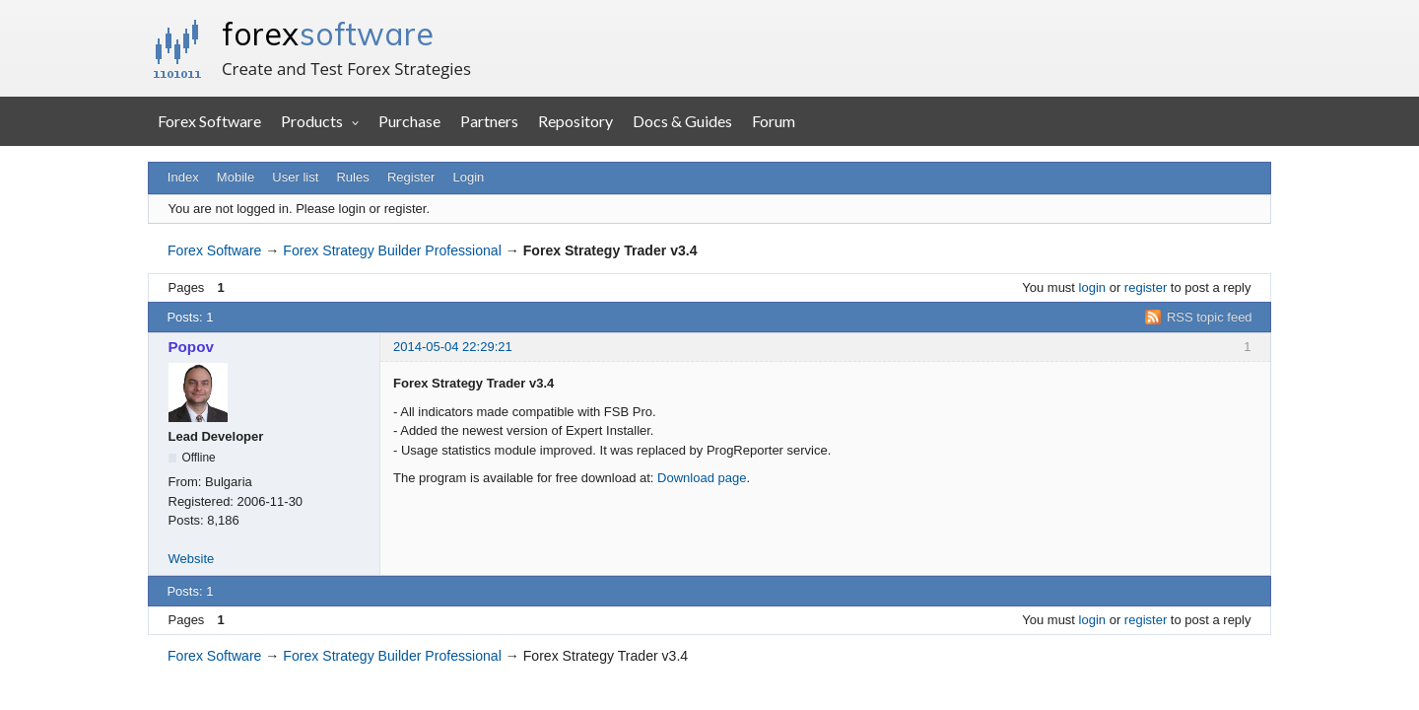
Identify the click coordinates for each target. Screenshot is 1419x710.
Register (411, 177)
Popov (191, 346)
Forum (773, 120)
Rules (352, 177)
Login (469, 177)
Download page (701, 477)
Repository (575, 120)
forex (328, 33)
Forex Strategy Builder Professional (392, 250)
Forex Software (209, 120)
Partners (489, 120)
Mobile (235, 177)
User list (295, 177)
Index (183, 177)
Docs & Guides (682, 120)
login (1092, 287)
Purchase (409, 120)
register (1145, 287)
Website (192, 558)
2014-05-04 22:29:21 (452, 346)
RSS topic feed (1209, 317)
